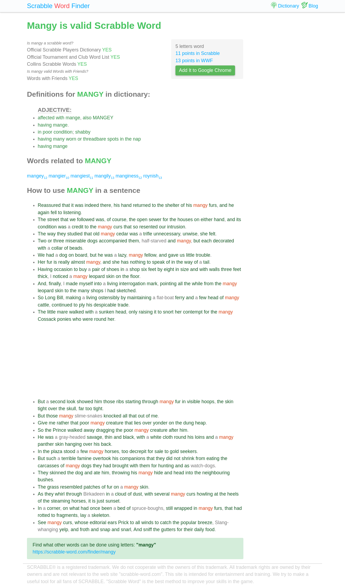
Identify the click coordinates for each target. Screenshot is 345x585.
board (81, 255)
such (51, 458)
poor (47, 132)
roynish (152, 176)
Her (41, 262)
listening (72, 212)
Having (45, 269)
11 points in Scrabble (197, 53)
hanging (73, 444)
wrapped (183, 508)
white (155, 437)
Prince (59, 430)
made (72, 283)
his (117, 205)
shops (97, 290)
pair (96, 269)
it (72, 205)
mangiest (81, 176)
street (53, 219)
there (105, 205)
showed (85, 401)
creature (114, 423)
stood (69, 451)
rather (63, 423)
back (106, 444)
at (216, 494)
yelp (63, 529)
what (74, 508)
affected (46, 117)
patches (92, 487)
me (154, 416)
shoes (112, 269)
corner (53, 508)
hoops (207, 401)
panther (46, 444)
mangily (104, 176)
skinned (58, 472)
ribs (120, 401)
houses (185, 219)
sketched (126, 290)
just (100, 501)
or (80, 139)
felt (212, 233)
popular (188, 522)
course (119, 219)
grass (53, 487)
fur (49, 262)
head (213, 297)
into (98, 283)
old (96, 233)
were (87, 319)
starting (133, 401)
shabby (83, 132)
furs (213, 205)
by (160, 269)
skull (71, 408)
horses (112, 451)
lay (83, 515)
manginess (129, 176)
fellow (150, 255)
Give (42, 423)
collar (57, 248)
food (210, 529)
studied (75, 233)
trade (123, 305)
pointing (168, 283)
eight (169, 269)
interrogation (132, 283)
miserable (75, 240)
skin (110, 276)
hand (126, 205)
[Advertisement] (140, 360)
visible (193, 401)
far (81, 408)
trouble (203, 255)
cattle (43, 305)
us (182, 255)
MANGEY (103, 117)
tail (206, 262)
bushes (45, 479)
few (202, 297)
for (165, 219)
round (100, 319)
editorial (98, 522)
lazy (122, 255)
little (190, 255)
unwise (190, 233)
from (208, 283)
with (60, 117)
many (59, 139)
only (133, 312)
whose (81, 522)
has (125, 262)
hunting (166, 465)
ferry (180, 297)
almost (78, 262)
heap (200, 423)
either (207, 219)
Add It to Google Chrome (205, 70)
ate (97, 472)
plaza (56, 451)
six (144, 269)
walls (214, 269)
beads (75, 248)
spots (113, 139)
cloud (120, 494)
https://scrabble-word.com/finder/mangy (74, 552)
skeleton (100, 515)
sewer (155, 219)
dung (188, 423)
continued (62, 305)
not (177, 458)
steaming (60, 501)
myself (86, 283)
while (197, 283)
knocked (113, 416)
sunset (112, 501)
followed (86, 219)
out (141, 416)
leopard (97, 276)
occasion (63, 269)
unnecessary (166, 233)
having (45, 125)
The (42, 219)
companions (132, 458)
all (180, 283)
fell (54, 212)
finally (55, 283)
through (150, 401)
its (238, 219)
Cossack (47, 319)
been (107, 508)
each (206, 240)
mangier (59, 176)
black (128, 437)
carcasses (48, 465)
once (95, 508)
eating (212, 458)
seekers (188, 451)
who (77, 319)
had (50, 255)
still (169, 508)
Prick (123, 522)
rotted (44, 515)
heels (233, 494)
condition (63, 132)
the (128, 139)
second (57, 401)
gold (174, 451)
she (204, 233)
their (188, 529)
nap (137, 139)
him (98, 401)
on (196, 219)
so (135, 226)
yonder (160, 423)
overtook (102, 458)
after (173, 430)
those (109, 401)
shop (134, 269)
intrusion (176, 226)
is (55, 262)
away (89, 430)
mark (152, 283)
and (223, 205)
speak (158, 262)
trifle (147, 233)
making (73, 297)
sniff (147, 529)
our (162, 226)
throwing (121, 472)
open (142, 219)
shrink (188, 458)
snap (105, 529)
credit (77, 226)
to (154, 205)
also (87, 117)
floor (134, 276)
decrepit (137, 451)
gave (173, 255)
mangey (37, 176)
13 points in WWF (194, 60)
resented (148, 226)
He (41, 437)
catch (165, 522)
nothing (138, 262)
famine (84, 458)
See (42, 522)
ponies (64, 319)
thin (108, 437)
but (197, 240)
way (51, 233)
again (43, 212)
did (169, 458)
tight (42, 408)
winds (147, 522)
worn (71, 139)
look (71, 401)
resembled (71, 487)
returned (142, 205)
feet (152, 269)
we (73, 219)
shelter (172, 205)
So (41, 297)
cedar (122, 233)
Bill (60, 297)
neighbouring (216, 472)
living (112, 283)
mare (62, 312)
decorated (223, 240)
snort (168, 312)
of (183, 205)
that (66, 205)
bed (121, 508)
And (42, 283)
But (41, 401)
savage (94, 437)
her (178, 312)
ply (82, 305)
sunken (106, 312)
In (40, 451)
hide (158, 472)
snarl (126, 529)
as (186, 465)
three (58, 240)
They (43, 472)
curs (117, 226)
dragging (105, 430)
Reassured (49, 205)
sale (158, 451)
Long (50, 297)
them (133, 240)
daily (199, 529)
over (52, 408)
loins (200, 437)
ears (112, 522)
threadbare (94, 139)
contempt (192, 312)
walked (76, 312)
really (64, 262)
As (40, 494)
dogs (92, 240)
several (162, 494)
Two (42, 240)
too (88, 408)
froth (84, 529)
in (40, 132)
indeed (92, 205)
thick (42, 276)
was (79, 205)
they (61, 233)
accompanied (113, 240)
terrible (68, 458)
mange (72, 117)
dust (137, 494)
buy (83, 269)
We (41, 255)
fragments (66, 515)
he (231, 205)
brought (120, 465)
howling (205, 494)
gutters (168, 529)
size (184, 269)
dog (63, 255)
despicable (105, 305)
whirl (60, 494)
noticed (60, 276)
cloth (168, 437)
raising (146, 312)
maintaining (139, 297)
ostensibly (108, 297)
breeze (205, 522)
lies (137, 423)
